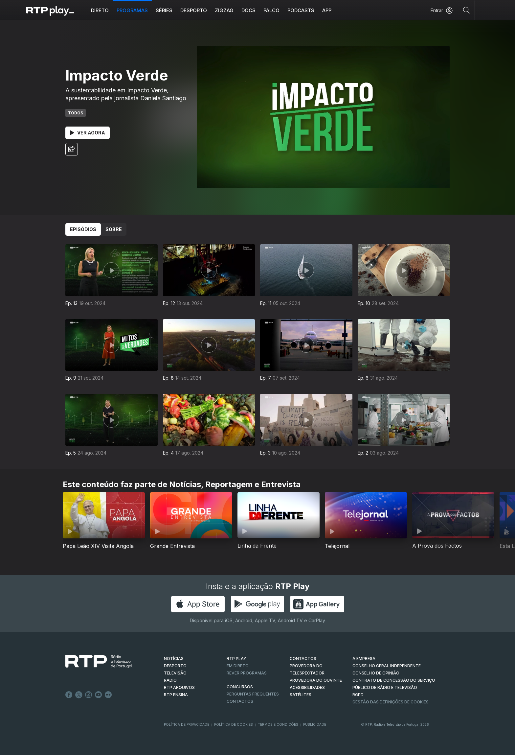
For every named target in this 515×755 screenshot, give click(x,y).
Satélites (300, 694)
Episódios (83, 229)
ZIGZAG (224, 10)
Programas (132, 10)
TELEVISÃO (175, 673)
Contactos (240, 701)
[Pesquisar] (466, 10)
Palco (271, 10)
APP (326, 10)
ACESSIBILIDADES (307, 687)
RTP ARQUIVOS (179, 687)
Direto (100, 10)
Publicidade (314, 724)
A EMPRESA (363, 658)
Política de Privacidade (186, 724)
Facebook (69, 694)
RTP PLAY (236, 658)
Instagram (88, 694)
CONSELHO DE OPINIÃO (375, 673)
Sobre (113, 229)
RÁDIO (170, 680)
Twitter (78, 694)
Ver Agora (87, 132)
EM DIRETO (238, 665)
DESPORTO (175, 665)
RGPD (358, 694)
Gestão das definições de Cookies (390, 701)
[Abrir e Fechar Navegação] (483, 10)
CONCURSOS (240, 686)
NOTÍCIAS (174, 658)
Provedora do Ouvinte (316, 680)
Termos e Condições (278, 724)
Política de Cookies (233, 724)
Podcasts (300, 10)
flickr (108, 694)
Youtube (98, 694)
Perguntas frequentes (253, 694)
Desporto (193, 10)
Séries (164, 10)
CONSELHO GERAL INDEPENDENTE (386, 665)
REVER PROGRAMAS (247, 673)
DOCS (248, 10)
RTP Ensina (176, 694)
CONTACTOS (303, 658)
